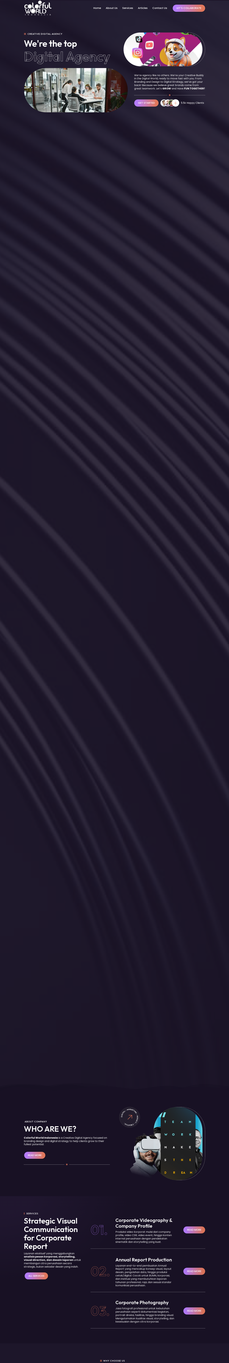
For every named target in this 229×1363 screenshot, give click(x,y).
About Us (112, 8)
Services (127, 8)
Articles (143, 8)
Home (97, 8)
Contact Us (159, 8)
